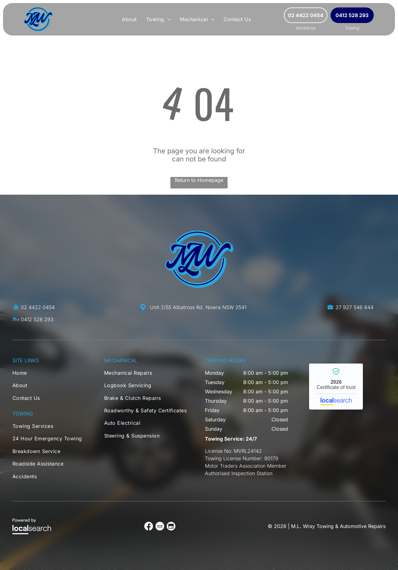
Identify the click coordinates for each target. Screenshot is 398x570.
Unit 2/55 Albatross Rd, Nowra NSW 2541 (198, 307)
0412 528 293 (37, 319)
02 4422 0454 (38, 307)
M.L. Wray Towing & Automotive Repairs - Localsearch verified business (336, 387)
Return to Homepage (199, 180)
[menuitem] (129, 19)
